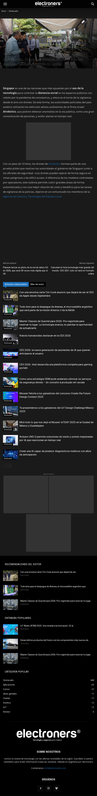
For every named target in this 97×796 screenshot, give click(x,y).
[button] (5, 4)
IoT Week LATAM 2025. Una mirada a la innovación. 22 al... (47, 626)
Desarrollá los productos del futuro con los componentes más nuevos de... (55, 640)
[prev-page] (5, 466)
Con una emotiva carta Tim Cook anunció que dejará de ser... (48, 572)
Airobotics (54, 163)
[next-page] (10, 466)
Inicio (3, 11)
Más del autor (37, 284)
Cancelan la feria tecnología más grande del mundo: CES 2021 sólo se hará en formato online (72, 270)
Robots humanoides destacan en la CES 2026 (45, 335)
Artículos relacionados (16, 284)
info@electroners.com (55, 768)
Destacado (13, 11)
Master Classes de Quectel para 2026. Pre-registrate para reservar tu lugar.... (56, 601)
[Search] (93, 4)
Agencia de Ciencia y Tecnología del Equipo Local (32, 196)
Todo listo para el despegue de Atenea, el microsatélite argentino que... (53, 586)
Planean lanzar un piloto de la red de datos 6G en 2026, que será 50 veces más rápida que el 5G (25, 270)
